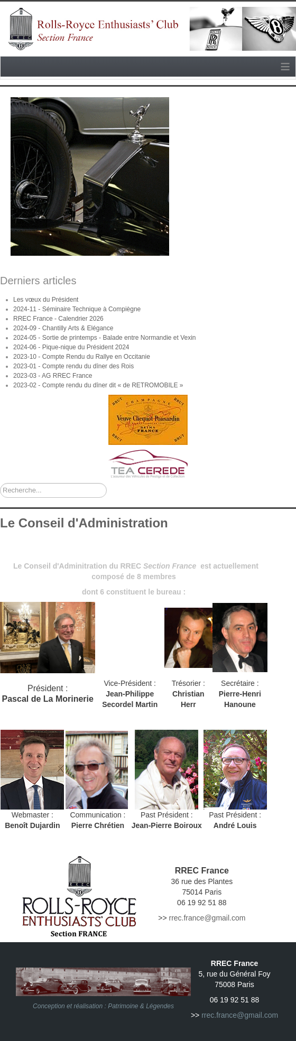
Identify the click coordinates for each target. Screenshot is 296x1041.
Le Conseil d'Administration (84, 523)
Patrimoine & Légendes (141, 1006)
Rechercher (0, 483)
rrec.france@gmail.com (207, 918)
